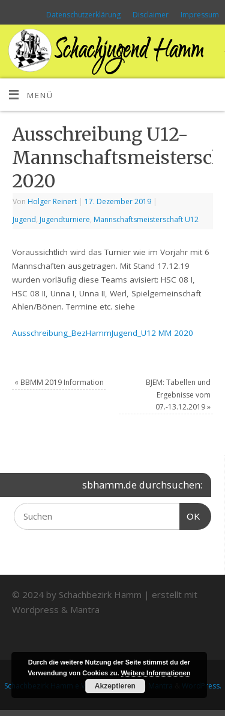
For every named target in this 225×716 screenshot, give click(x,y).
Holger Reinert (52, 201)
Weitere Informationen (156, 672)
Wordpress (35, 609)
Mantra (85, 609)
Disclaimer (151, 15)
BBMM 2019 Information (59, 382)
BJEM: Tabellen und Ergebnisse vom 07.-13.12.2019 (178, 394)
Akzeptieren (115, 686)
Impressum (200, 15)
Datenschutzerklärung (83, 15)
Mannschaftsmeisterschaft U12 (146, 219)
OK (190, 514)
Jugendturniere (65, 219)
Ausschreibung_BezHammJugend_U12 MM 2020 (102, 332)
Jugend (24, 219)
